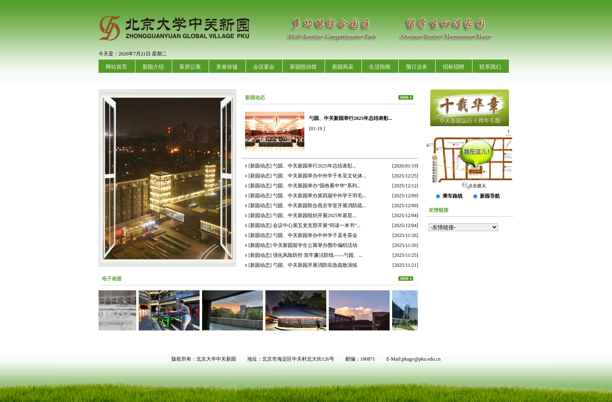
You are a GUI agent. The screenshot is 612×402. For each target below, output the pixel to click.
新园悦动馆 (303, 67)
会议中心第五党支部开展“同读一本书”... (317, 225)
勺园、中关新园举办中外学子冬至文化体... (319, 176)
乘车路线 (453, 196)
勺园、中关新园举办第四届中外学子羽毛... (319, 196)
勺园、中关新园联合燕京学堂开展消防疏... (319, 205)
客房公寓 (190, 67)
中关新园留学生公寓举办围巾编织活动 (315, 245)
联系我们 (490, 67)
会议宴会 (264, 67)
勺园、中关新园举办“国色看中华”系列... (317, 186)
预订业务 (416, 67)
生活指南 (379, 67)
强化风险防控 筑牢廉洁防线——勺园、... (317, 255)
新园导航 (490, 196)
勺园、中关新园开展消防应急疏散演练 (315, 265)
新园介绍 (153, 67)
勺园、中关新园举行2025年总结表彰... (350, 118)
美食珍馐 (227, 67)
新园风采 (343, 67)
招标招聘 (453, 67)
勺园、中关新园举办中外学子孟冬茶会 (315, 235)
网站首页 (116, 67)
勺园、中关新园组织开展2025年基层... (314, 215)
